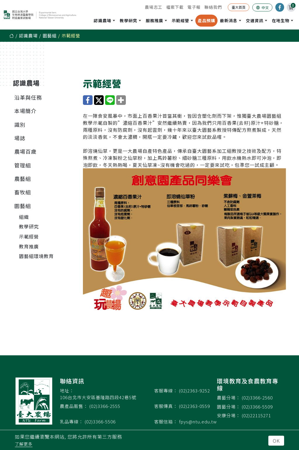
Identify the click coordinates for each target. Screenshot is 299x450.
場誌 (19, 138)
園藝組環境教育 (36, 255)
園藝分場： (228, 407)
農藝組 (22, 178)
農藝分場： (228, 397)
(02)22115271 (256, 415)
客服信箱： (166, 421)
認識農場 (28, 35)
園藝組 (50, 35)
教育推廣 (29, 246)
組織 (24, 216)
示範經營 (29, 236)
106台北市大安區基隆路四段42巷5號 (98, 397)
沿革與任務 (28, 97)
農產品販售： (74, 406)
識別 (19, 124)
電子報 (194, 7)
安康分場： (228, 415)
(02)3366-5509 (257, 407)
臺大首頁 (239, 7)
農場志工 (153, 7)
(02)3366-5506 (100, 421)
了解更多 (23, 444)
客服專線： (166, 390)
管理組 (22, 165)
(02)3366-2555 (104, 406)
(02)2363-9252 (194, 390)
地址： (67, 390)
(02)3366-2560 (257, 397)
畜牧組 (22, 192)
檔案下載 (175, 7)
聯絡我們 (213, 7)
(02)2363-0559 (194, 406)
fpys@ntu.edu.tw (198, 421)
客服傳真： (166, 406)
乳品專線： (71, 421)
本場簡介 (25, 111)
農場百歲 (25, 151)
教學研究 (29, 226)
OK (276, 440)
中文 (262, 7)
